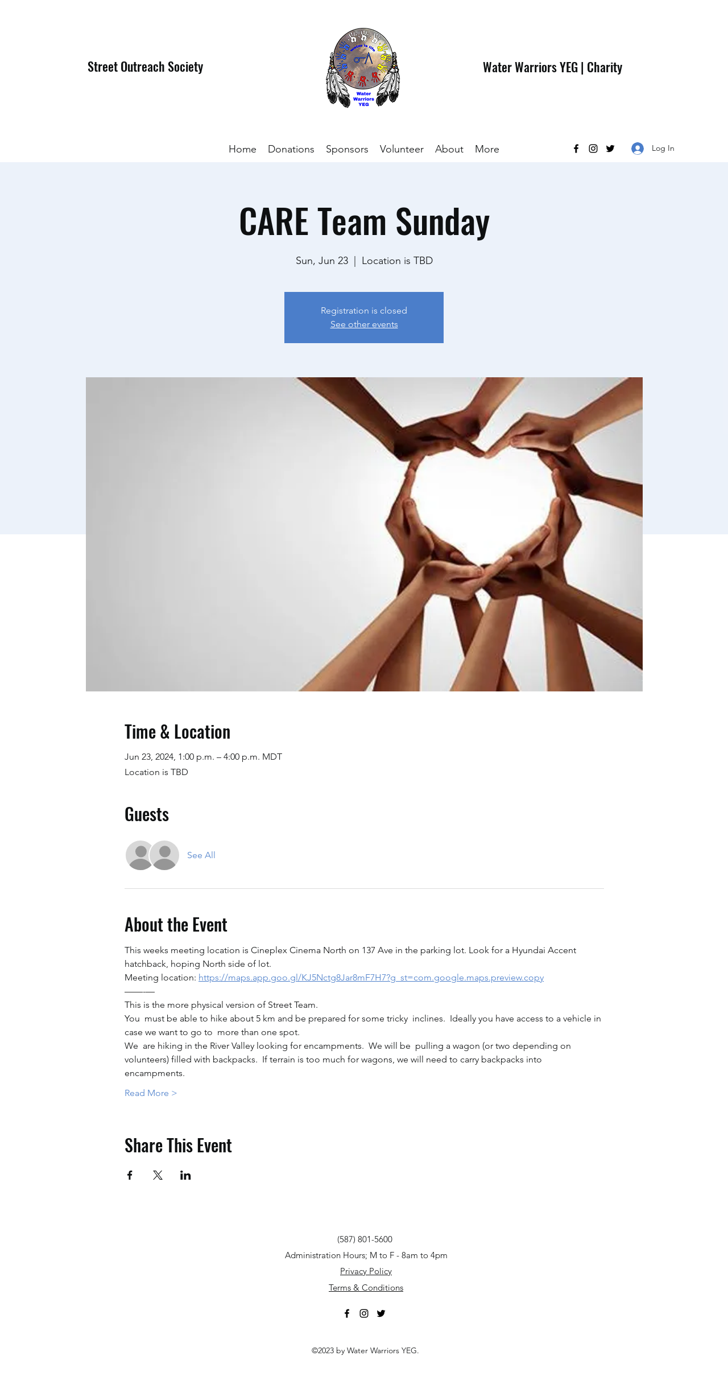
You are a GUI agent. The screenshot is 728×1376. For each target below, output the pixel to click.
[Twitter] (610, 148)
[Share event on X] (157, 1175)
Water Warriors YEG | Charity (552, 66)
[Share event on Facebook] (130, 1175)
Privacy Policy (366, 1271)
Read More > (151, 1092)
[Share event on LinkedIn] (185, 1175)
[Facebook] (576, 148)
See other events (364, 324)
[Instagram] (593, 148)
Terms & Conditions (366, 1287)
